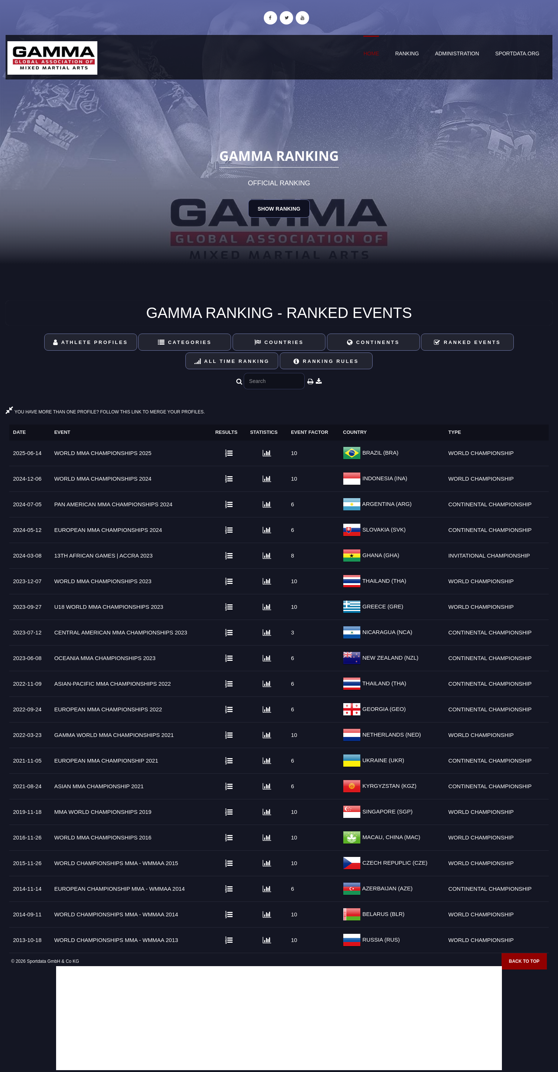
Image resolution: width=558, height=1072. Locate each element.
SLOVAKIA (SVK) (383, 529)
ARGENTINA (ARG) (386, 504)
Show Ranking (278, 209)
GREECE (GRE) (382, 606)
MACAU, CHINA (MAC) (390, 837)
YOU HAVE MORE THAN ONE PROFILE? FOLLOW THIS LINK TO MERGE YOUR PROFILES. (105, 412)
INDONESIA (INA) (384, 478)
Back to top (524, 961)
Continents (373, 342)
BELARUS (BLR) (383, 914)
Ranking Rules (326, 361)
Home (371, 53)
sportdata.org (517, 53)
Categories (185, 342)
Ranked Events (467, 342)
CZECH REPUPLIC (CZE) (394, 863)
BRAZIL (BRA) (379, 452)
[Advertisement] (279, 1018)
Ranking (407, 53)
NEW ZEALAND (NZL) (389, 657)
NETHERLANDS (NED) (391, 734)
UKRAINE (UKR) (382, 760)
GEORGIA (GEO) (383, 709)
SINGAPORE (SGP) (386, 811)
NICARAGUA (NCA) (386, 632)
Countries (279, 342)
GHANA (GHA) (380, 555)
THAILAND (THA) (383, 581)
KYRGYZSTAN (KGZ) (388, 786)
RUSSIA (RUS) (380, 939)
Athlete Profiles (90, 342)
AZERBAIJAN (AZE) (386, 888)
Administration (457, 53)
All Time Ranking (232, 361)
